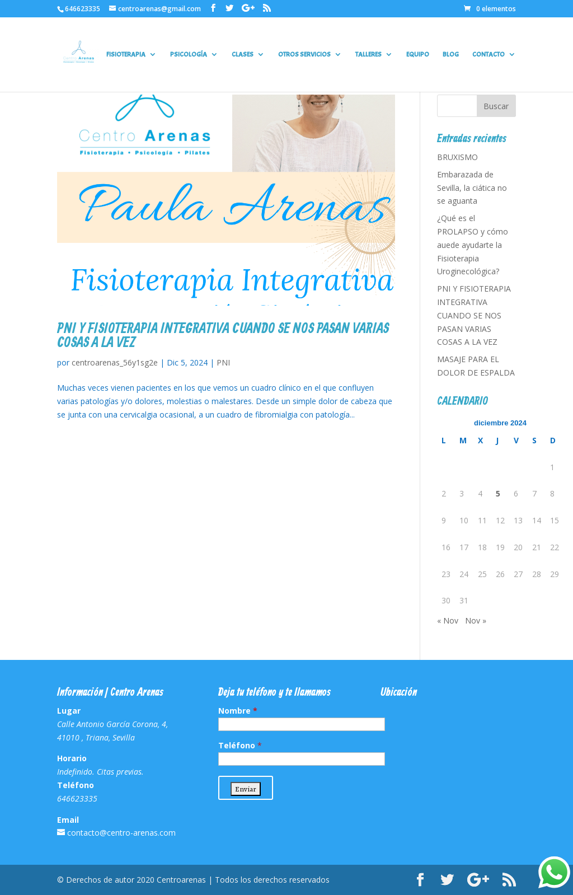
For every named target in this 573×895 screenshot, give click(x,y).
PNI (223, 362)
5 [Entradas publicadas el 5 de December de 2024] (498, 493)
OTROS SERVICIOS (304, 54)
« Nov (447, 620)
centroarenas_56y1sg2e (115, 362)
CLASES (242, 54)
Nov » (475, 620)
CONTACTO (488, 54)
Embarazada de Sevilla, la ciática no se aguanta (472, 188)
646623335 (82, 8)
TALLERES (368, 54)
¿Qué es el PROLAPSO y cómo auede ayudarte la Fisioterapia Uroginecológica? (472, 245)
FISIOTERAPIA (125, 54)
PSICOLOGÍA (188, 54)
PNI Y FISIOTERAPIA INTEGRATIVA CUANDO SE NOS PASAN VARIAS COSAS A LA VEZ (223, 336)
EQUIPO (417, 54)
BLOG (451, 54)
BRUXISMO (457, 157)
